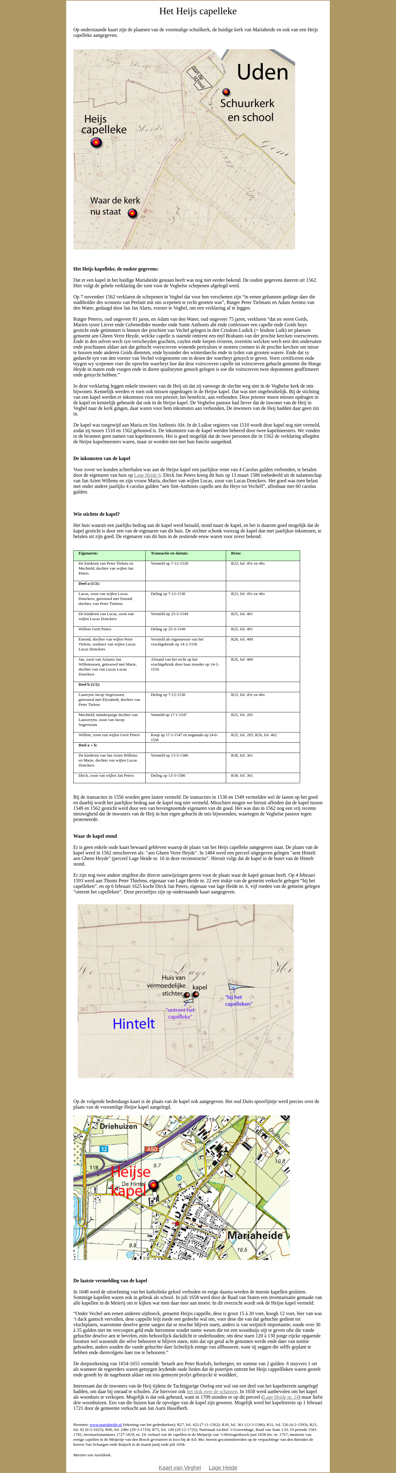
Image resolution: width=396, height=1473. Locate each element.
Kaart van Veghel (180, 1468)
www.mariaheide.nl (106, 1424)
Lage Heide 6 (147, 475)
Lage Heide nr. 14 (281, 1397)
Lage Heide (223, 1468)
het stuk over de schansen (212, 1391)
